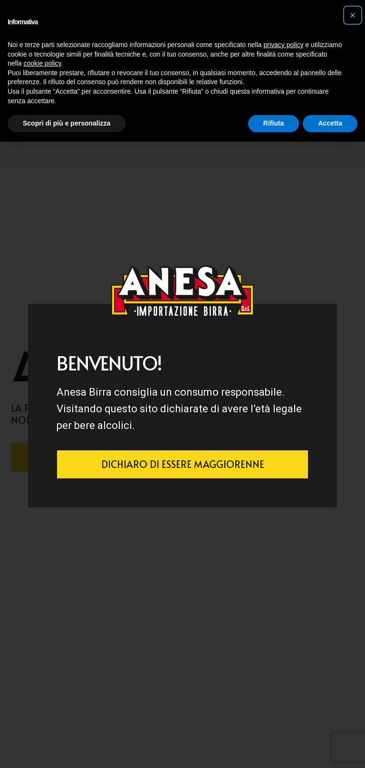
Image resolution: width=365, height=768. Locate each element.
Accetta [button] (330, 123)
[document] (182, 384)
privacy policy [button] (284, 45)
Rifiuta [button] (273, 123)
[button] (352, 15)
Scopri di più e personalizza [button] (66, 123)
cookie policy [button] (42, 63)
